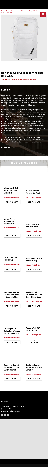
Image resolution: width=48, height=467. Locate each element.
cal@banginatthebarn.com (10, 411)
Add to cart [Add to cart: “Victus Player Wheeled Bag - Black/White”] (12, 236)
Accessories (14, 11)
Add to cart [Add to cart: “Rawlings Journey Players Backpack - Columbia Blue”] (12, 306)
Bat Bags (22, 11)
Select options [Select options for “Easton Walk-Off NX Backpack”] (34, 341)
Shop (8, 11)
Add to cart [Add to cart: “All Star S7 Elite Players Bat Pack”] (34, 202)
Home (3, 11)
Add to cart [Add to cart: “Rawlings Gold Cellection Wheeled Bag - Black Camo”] (34, 306)
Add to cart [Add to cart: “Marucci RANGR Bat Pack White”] (34, 236)
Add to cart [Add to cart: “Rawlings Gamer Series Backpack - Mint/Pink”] (34, 379)
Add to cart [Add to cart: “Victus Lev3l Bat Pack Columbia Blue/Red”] (12, 202)
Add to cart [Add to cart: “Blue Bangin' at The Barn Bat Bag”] (34, 270)
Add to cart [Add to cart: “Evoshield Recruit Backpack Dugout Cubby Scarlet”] (12, 379)
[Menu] (43, 14)
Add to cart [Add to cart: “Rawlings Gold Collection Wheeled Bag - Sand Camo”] (12, 342)
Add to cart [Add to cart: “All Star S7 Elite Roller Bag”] (12, 270)
